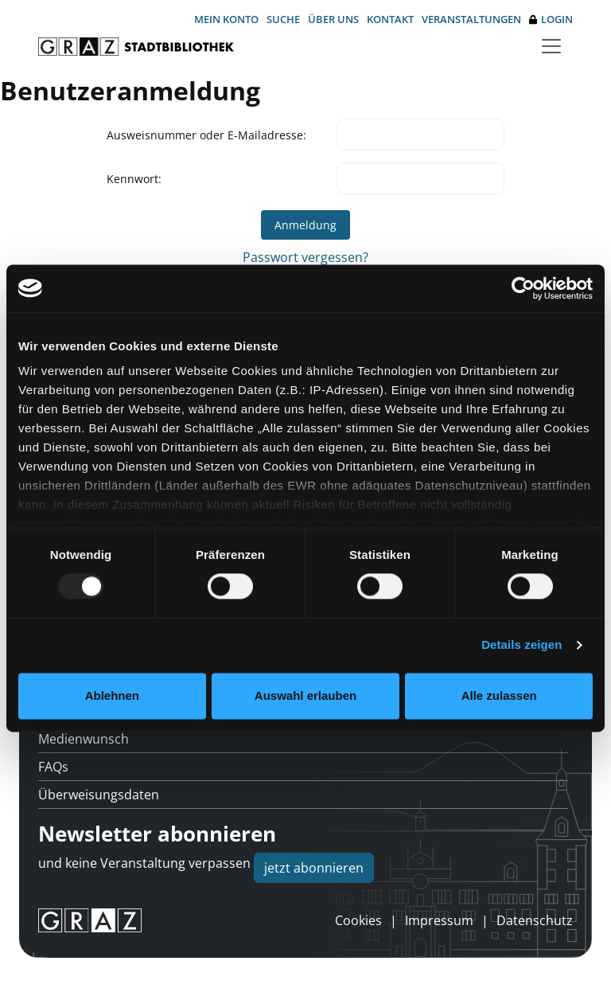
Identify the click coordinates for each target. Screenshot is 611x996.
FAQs (53, 766)
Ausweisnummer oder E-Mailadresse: (206, 135)
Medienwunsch (83, 739)
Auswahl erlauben (305, 695)
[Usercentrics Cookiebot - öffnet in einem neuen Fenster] (523, 288)
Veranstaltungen (471, 19)
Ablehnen (112, 695)
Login (551, 19)
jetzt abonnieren (314, 868)
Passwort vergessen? (305, 257)
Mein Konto (226, 19)
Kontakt (390, 19)
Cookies (358, 920)
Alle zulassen (499, 695)
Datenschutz (534, 920)
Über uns (333, 19)
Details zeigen (521, 645)
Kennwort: (134, 178)
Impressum (439, 920)
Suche (283, 19)
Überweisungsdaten (98, 794)
